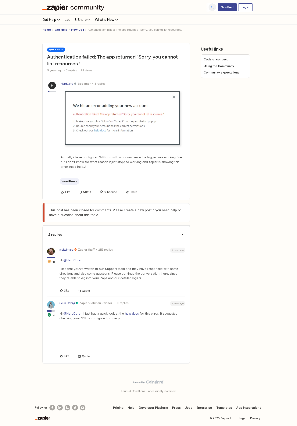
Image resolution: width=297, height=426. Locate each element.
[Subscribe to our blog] (67, 407)
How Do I (77, 29)
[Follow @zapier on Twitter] (75, 407)
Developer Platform (153, 408)
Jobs (188, 408)
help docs (132, 313)
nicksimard (66, 249)
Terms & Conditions (133, 391)
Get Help (51, 19)
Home (46, 29)
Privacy (255, 418)
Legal (242, 418)
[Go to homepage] (74, 7)
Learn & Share (78, 19)
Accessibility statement (162, 391)
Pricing (118, 408)
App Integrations (248, 408)
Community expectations (221, 72)
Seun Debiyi (67, 303)
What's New (107, 19)
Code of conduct (216, 59)
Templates (224, 408)
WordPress (69, 181)
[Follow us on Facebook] (52, 407)
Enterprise (204, 408)
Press (176, 408)
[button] (227, 7)
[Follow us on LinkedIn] (60, 407)
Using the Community (219, 66)
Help (131, 408)
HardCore (67, 83)
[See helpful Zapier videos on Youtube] (82, 407)
